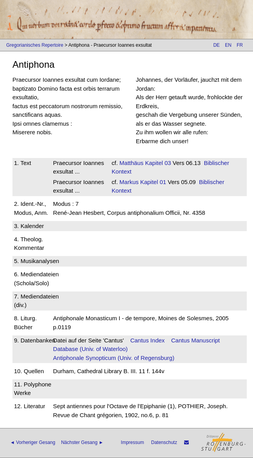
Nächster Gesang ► (82, 442)
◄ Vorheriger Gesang (32, 442)
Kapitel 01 (152, 182)
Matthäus (131, 163)
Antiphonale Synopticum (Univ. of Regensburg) (113, 357)
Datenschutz (164, 442)
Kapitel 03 (157, 163)
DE (216, 45)
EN (228, 45)
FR (240, 45)
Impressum (132, 442)
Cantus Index (147, 340)
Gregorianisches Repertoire (34, 45)
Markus (129, 182)
